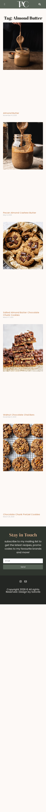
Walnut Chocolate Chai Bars (18, 414)
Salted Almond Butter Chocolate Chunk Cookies (21, 314)
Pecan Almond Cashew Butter (19, 212)
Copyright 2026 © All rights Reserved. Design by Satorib (23, 591)
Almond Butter (11, 113)
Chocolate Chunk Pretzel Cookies (21, 514)
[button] (4, 4)
